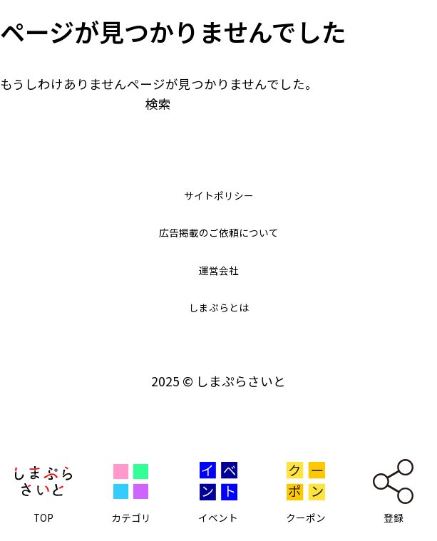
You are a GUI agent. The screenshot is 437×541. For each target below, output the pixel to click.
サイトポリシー (219, 194)
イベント (218, 519)
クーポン (305, 519)
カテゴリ (131, 519)
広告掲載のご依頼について (218, 231)
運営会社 (219, 269)
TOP (43, 519)
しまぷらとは (218, 306)
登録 (393, 519)
